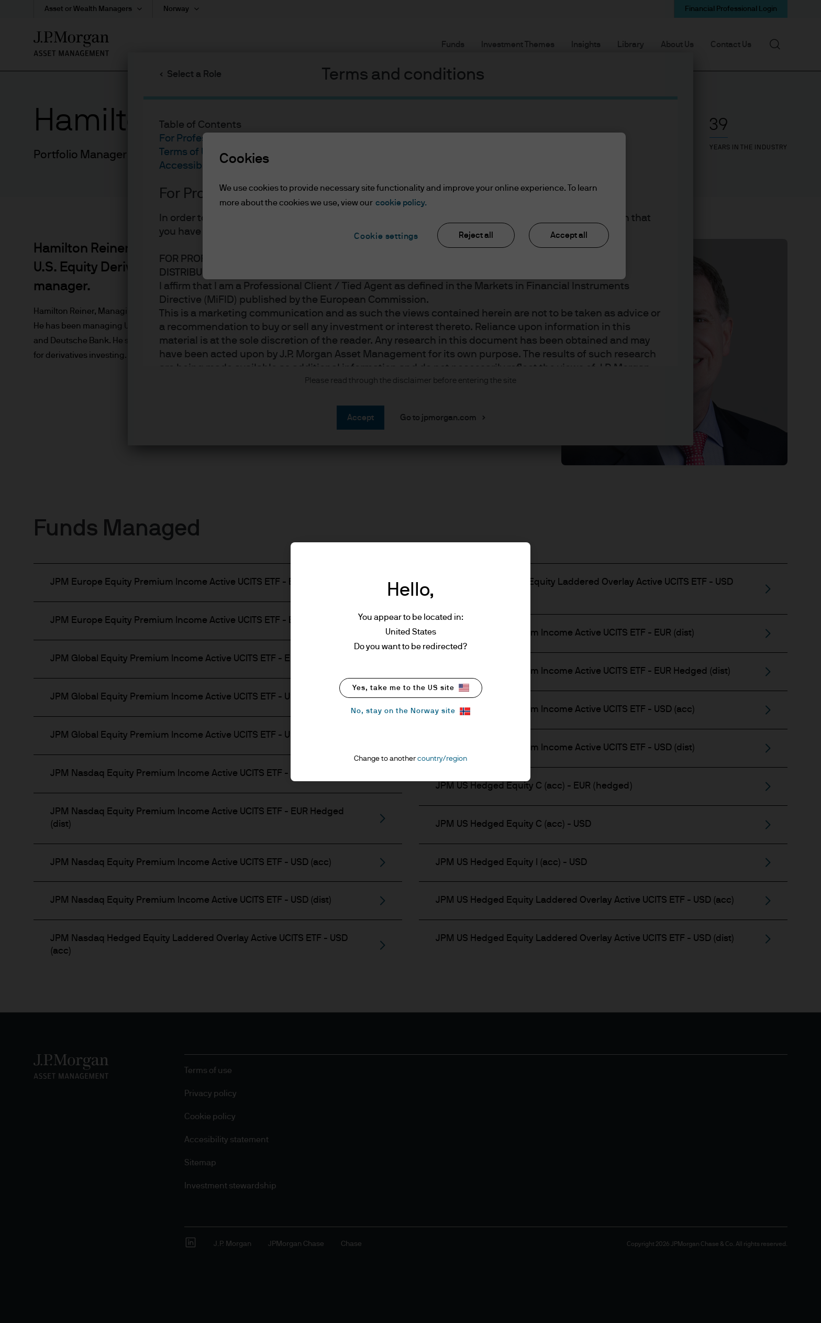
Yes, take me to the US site (410, 688)
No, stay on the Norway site (410, 711)
